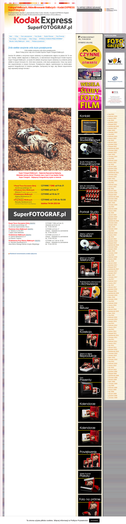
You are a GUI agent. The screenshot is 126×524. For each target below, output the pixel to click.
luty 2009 (111, 391)
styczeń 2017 (112, 287)
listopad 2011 (112, 333)
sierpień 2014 (112, 321)
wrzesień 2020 (112, 198)
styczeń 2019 (112, 239)
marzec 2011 (112, 343)
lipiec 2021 (111, 178)
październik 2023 (113, 126)
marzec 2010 (112, 365)
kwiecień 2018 (112, 257)
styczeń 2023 (112, 142)
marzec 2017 (112, 283)
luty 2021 (111, 188)
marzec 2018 (112, 259)
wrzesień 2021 (112, 174)
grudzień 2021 (112, 168)
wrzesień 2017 (112, 271)
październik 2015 (113, 311)
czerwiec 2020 (112, 204)
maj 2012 (111, 329)
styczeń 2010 (112, 369)
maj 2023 (111, 134)
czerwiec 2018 (112, 253)
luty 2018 (111, 261)
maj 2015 (111, 315)
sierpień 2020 (112, 200)
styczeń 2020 (112, 215)
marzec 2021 (112, 186)
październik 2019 (113, 221)
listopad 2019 (112, 219)
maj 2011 (111, 339)
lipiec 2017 (111, 275)
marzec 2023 (112, 138)
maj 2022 (111, 158)
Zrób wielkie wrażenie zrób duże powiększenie (30, 47)
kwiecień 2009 (112, 387)
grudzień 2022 (112, 144)
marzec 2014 (112, 327)
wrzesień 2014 (112, 319)
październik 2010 (113, 351)
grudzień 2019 (112, 217)
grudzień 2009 (112, 371)
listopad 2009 (112, 373)
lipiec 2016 (111, 297)
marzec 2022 (112, 162)
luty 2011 (111, 345)
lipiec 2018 (111, 251)
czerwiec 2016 (112, 299)
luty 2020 (111, 213)
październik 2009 (113, 375)
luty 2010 (111, 367)
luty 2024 (111, 120)
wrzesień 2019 (112, 223)
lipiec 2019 (111, 227)
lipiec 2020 (111, 202)
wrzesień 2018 (112, 247)
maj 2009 (111, 385)
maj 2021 (111, 182)
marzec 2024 (112, 118)
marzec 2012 (112, 331)
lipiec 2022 (111, 154)
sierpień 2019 (112, 225)
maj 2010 (111, 361)
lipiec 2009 (111, 381)
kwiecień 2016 (112, 303)
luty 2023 (111, 140)
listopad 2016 (112, 291)
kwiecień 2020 (112, 208)
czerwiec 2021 (112, 180)
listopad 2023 (112, 124)
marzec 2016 (112, 305)
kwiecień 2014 (112, 325)
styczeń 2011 (112, 347)
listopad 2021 (112, 170)
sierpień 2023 (112, 128)
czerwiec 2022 (112, 156)
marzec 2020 (112, 211)
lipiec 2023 (111, 130)
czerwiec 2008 (112, 397)
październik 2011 (113, 335)
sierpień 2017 (112, 273)
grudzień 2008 (112, 395)
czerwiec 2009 (112, 383)
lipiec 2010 (111, 357)
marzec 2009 (112, 389)
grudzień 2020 (112, 192)
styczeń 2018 (112, 263)
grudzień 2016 (112, 289)
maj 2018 (111, 255)
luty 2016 (111, 307)
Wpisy (108, 9)
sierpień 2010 (112, 355)
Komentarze (109, 10)
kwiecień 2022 (112, 160)
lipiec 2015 (111, 313)
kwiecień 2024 (112, 116)
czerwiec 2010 (112, 359)
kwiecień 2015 (112, 317)
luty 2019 (111, 237)
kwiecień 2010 (112, 363)
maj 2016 (111, 301)
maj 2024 (111, 114)
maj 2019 (111, 231)
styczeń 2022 (112, 166)
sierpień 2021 (112, 176)
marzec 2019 (112, 235)
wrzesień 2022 (112, 150)
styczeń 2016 (112, 309)
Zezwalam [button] (94, 520)
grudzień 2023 (112, 122)
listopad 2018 (112, 243)
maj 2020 (111, 206)
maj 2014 (111, 323)
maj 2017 (111, 279)
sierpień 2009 (112, 379)
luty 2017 (111, 285)
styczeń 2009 (112, 393)
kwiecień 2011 (112, 341)
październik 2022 (113, 148)
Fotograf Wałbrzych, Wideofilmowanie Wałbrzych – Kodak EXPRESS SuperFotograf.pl (41, 8)
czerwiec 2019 (112, 229)
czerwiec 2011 (112, 337)
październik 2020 (113, 196)
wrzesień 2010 (112, 353)
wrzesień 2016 (112, 295)
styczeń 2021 (112, 190)
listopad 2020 (112, 194)
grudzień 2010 (112, 349)
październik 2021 (113, 172)
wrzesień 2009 (112, 377)
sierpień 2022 (112, 152)
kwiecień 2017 (112, 281)
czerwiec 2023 (112, 132)
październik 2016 (113, 293)
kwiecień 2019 (112, 233)
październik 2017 (113, 269)
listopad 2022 (112, 146)
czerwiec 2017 (112, 277)
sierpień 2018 (112, 249)
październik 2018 (113, 245)
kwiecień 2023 (112, 136)
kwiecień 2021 (112, 184)
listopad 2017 (112, 267)
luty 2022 (111, 164)
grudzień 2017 (112, 265)
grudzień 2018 (112, 241)
